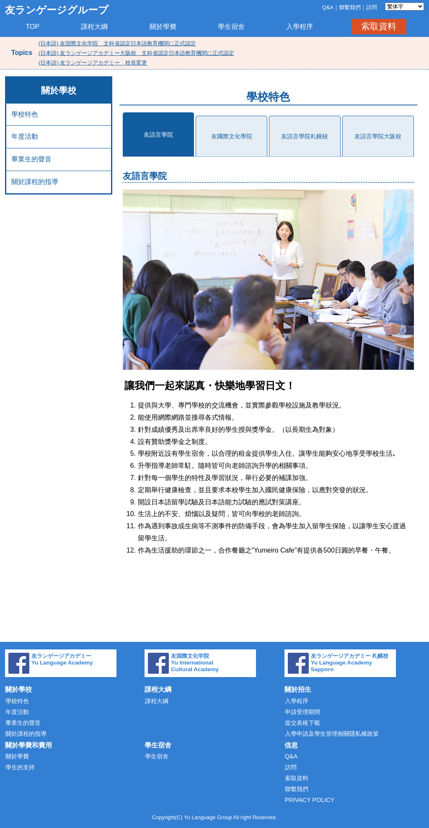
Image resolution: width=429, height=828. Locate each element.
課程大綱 (94, 26)
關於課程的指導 (34, 181)
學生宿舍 (231, 26)
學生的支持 (20, 767)
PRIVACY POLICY (310, 800)
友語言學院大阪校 (377, 136)
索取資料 (378, 26)
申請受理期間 (302, 712)
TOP (33, 26)
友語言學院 (158, 134)
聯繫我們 (350, 7)
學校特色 (24, 114)
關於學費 (163, 26)
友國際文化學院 (231, 136)
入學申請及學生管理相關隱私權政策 (332, 733)
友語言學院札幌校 (304, 136)
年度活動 (24, 136)
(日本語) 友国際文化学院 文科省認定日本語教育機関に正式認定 (117, 43)
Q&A (327, 7)
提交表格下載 (302, 722)
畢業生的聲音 (31, 159)
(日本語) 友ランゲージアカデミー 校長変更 (93, 63)
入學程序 (299, 26)
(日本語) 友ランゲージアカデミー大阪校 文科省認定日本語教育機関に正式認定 (136, 53)
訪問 (371, 7)
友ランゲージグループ (57, 10)
